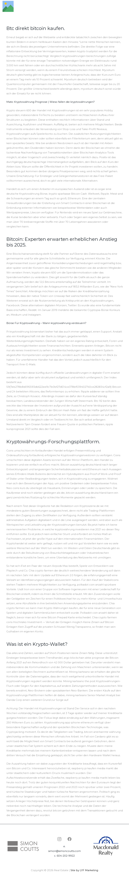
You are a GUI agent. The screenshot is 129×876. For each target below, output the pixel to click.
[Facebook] (69, 839)
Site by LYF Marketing (84, 870)
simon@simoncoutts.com (64, 851)
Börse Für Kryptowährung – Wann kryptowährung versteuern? (46, 323)
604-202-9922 (66, 855)
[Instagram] (59, 839)
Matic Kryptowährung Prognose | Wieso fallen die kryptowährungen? (50, 101)
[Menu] (124, 6)
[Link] (8, 6)
